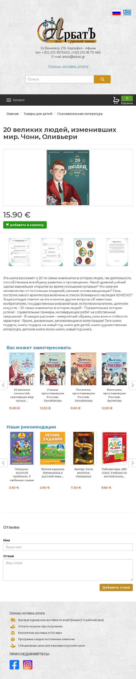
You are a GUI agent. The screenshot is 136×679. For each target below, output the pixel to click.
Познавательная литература (80, 114)
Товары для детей (38, 114)
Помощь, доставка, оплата (68, 66)
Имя (6, 540)
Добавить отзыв (116, 587)
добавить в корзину (25, 225)
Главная (12, 114)
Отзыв (8, 556)
